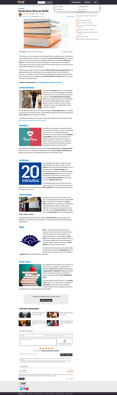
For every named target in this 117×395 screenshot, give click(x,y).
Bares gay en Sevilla (83, 37)
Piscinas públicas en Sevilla (84, 20)
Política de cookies (69, 393)
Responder (21, 379)
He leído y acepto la (29, 354)
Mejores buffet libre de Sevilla (85, 23)
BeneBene (23, 125)
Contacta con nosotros (38, 393)
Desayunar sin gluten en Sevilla (85, 30)
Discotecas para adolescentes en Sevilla (88, 39)
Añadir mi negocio (46, 300)
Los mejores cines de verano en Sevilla (38, 314)
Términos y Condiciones (49, 393)
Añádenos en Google (67, 52)
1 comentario (42, 13)
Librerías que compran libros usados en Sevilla (32, 120)
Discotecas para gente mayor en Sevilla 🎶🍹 (87, 17)
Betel (21, 227)
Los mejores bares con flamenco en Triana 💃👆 (38, 323)
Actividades (28, 6)
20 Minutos (24, 160)
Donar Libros (25, 262)
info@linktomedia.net (60, 362)
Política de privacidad (60, 393)
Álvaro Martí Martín (28, 16)
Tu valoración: (36, 351)
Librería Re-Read (26, 87)
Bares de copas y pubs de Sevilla (66, 314)
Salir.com (20, 6)
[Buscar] (52, 2)
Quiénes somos (30, 393)
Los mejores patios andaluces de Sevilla (49, 82)
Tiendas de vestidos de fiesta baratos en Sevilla (88, 33)
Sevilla (22, 3)
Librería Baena (25, 195)
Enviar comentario (66, 355)
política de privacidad (33, 354)
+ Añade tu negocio (70, 16)
